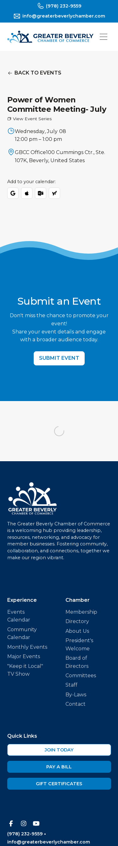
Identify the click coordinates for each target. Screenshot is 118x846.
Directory (77, 621)
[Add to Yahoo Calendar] (54, 193)
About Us (77, 631)
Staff (71, 685)
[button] (103, 37)
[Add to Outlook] (40, 193)
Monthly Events (27, 647)
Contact (75, 704)
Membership (81, 612)
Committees (80, 675)
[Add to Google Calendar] (13, 193)
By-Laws (75, 695)
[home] (50, 37)
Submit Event (59, 358)
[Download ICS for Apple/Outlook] (26, 193)
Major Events (23, 656)
